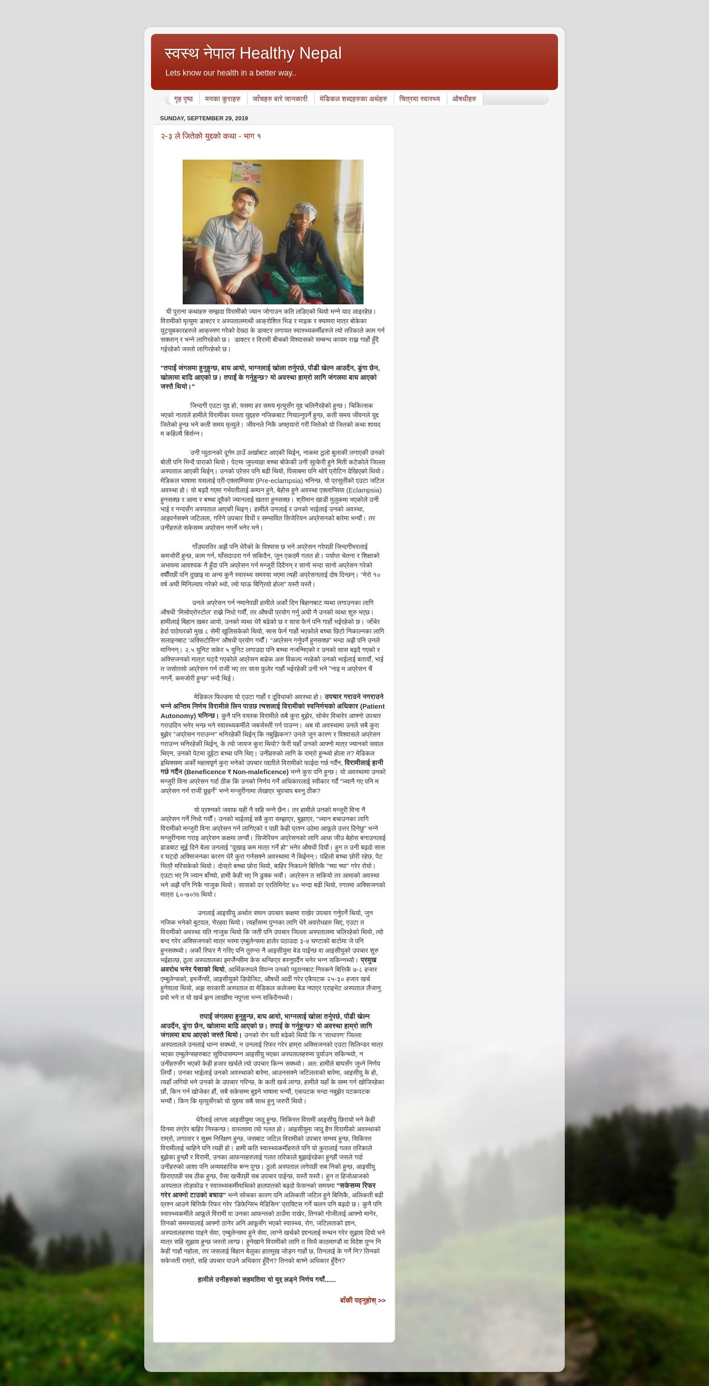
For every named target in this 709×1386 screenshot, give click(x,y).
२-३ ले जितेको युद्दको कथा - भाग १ (211, 136)
